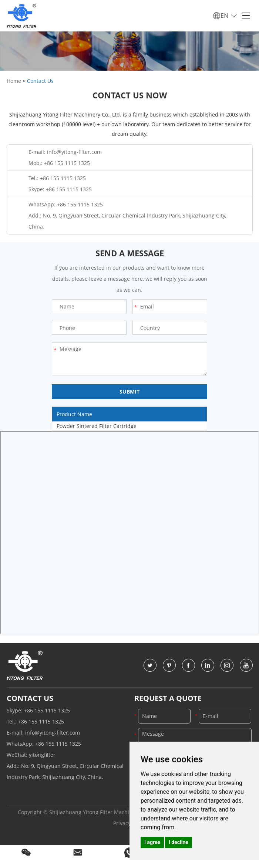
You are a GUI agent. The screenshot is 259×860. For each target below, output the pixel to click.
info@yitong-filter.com (74, 151)
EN (225, 15)
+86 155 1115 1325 (69, 189)
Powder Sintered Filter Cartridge (97, 425)
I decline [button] (178, 842)
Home (14, 80)
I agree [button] (152, 842)
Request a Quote (168, 698)
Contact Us (40, 80)
